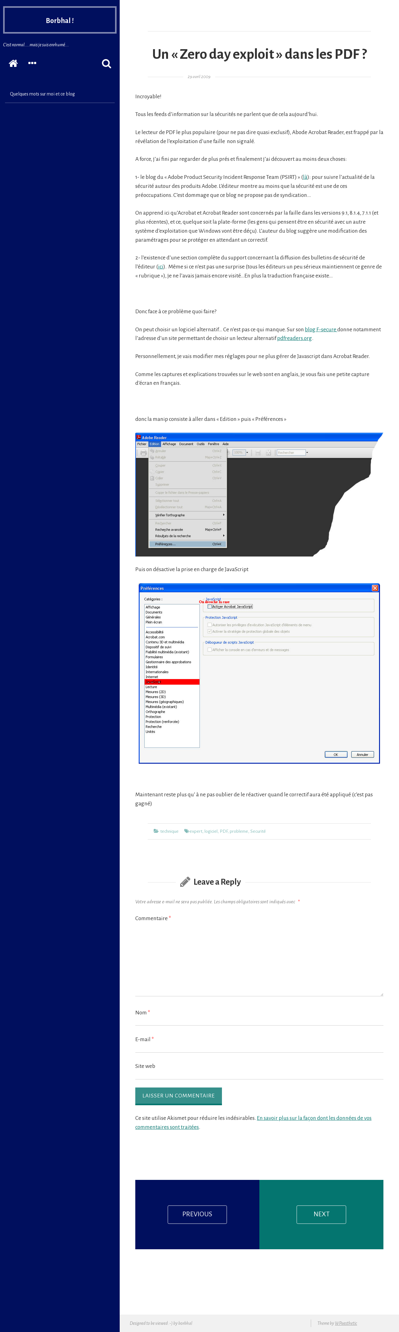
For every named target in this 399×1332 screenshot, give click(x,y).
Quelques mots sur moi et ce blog (42, 93)
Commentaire (153, 918)
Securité (258, 831)
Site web (145, 1066)
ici (160, 267)
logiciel (211, 831)
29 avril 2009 (199, 76)
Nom (142, 1013)
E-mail (144, 1039)
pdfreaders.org (294, 338)
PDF (224, 831)
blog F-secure (321, 330)
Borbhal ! (59, 22)
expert (196, 831)
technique (169, 831)
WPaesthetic (346, 1323)
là (305, 177)
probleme (239, 831)
